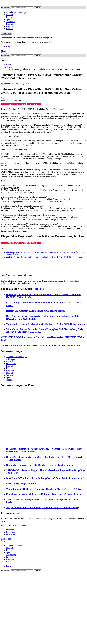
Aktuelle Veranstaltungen (16, 12)
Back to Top (6, 539)
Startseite (10, 530)
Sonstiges (10, 375)
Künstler (9, 28)
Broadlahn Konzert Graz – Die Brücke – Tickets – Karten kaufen (39, 465)
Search (37, 8)
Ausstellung (11, 22)
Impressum (10, 532)
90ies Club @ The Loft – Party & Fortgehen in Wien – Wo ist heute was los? (45, 478)
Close (3, 541)
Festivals (9, 24)
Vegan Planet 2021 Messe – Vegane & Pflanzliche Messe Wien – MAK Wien (44, 489)
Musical (9, 15)
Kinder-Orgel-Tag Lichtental (21, 483)
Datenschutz (11, 534)
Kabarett (9, 17)
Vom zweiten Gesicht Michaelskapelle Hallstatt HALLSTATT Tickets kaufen (45, 324)
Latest (8, 46)
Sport (8, 19)
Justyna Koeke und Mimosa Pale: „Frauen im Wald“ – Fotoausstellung (42, 507)
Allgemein (10, 359)
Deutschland (11, 363)
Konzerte (10, 26)
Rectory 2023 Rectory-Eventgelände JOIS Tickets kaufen (35, 310)
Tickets (39, 288)
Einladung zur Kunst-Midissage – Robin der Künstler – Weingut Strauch (43, 494)
